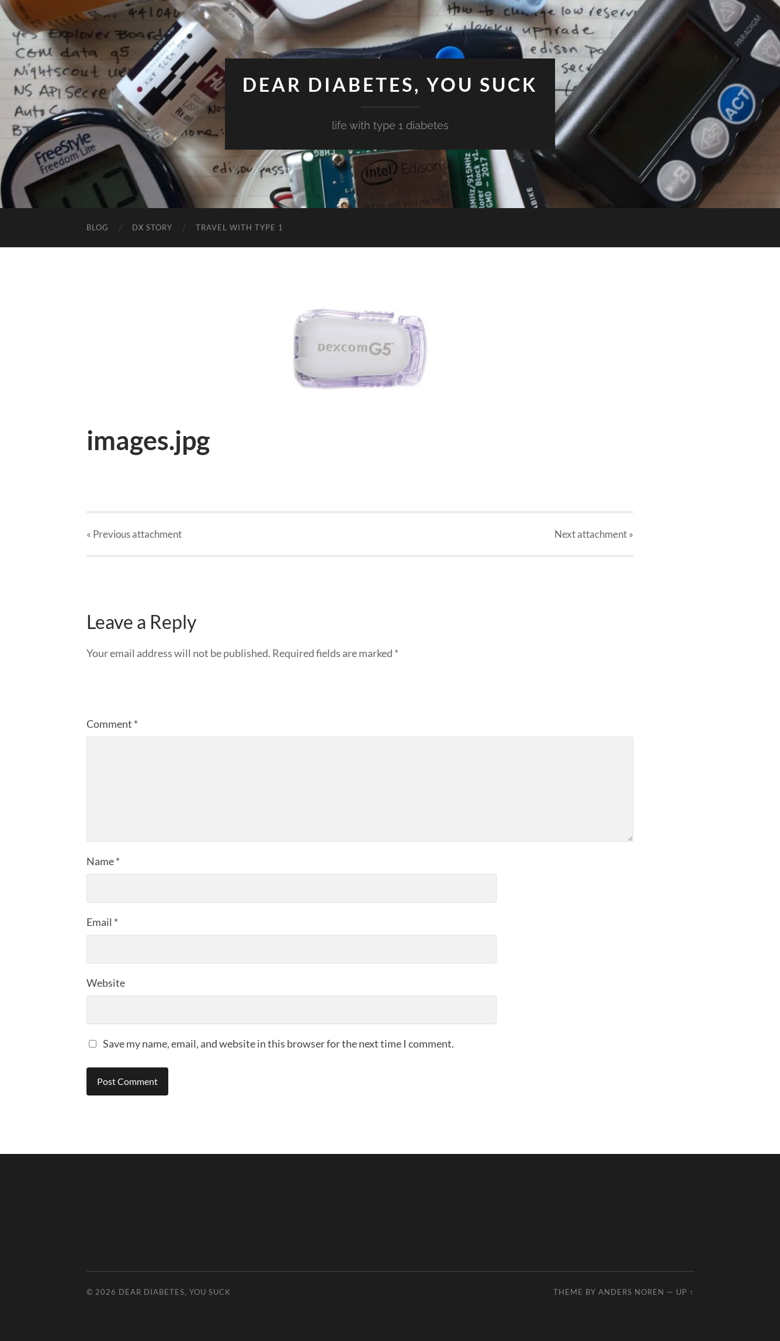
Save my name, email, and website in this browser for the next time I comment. (278, 1043)
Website (105, 982)
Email (102, 921)
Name (103, 861)
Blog (97, 227)
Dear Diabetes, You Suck (390, 85)
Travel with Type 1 (239, 227)
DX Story (152, 227)
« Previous (134, 534)
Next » (593, 534)
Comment (112, 723)
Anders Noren (631, 1292)
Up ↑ (685, 1292)
